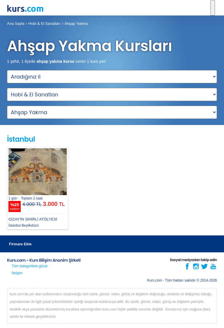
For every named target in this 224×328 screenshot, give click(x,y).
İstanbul (21, 139)
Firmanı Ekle (20, 244)
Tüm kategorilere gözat (30, 266)
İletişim (17, 273)
